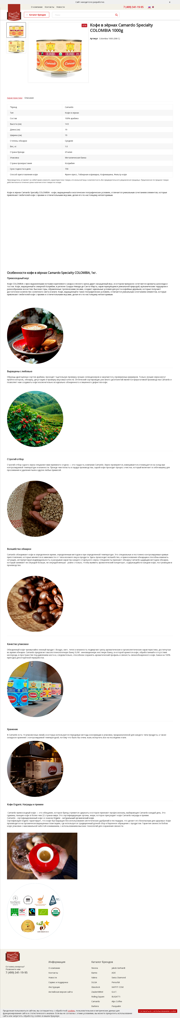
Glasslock (95, 987)
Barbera (95, 1006)
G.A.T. (114, 992)
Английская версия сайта (61, 992)
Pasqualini (116, 1006)
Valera (94, 977)
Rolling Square (97, 996)
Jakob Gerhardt (118, 968)
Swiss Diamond (119, 977)
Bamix (94, 972)
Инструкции (54, 987)
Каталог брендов (37, 14)
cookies (71, 1010)
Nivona (94, 968)
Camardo (95, 1001)
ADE (114, 972)
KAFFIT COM (117, 987)
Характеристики (14, 98)
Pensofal (116, 982)
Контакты (49, 7)
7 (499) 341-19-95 (133, 7)
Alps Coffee (117, 1001)
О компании (36, 7)
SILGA (94, 982)
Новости (60, 7)
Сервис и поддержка (58, 982)
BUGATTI (116, 996)
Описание (29, 98)
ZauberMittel (97, 992)
